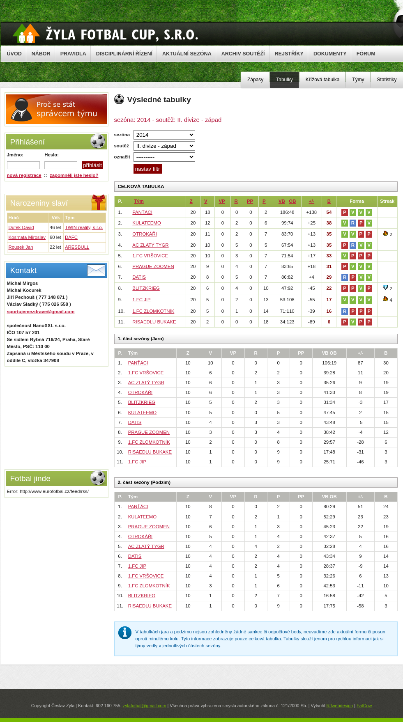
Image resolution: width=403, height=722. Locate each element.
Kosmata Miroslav (27, 237)
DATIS (139, 277)
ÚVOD (14, 54)
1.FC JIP (141, 299)
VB (282, 201)
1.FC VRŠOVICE (150, 255)
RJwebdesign (339, 705)
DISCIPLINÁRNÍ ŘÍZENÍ (124, 54)
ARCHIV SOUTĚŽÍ (243, 54)
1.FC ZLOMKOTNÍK (153, 311)
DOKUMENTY (330, 54)
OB (292, 201)
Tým (138, 201)
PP (250, 201)
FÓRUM (366, 54)
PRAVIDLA (73, 54)
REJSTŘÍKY (289, 54)
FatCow (364, 705)
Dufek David (21, 227)
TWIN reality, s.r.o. (84, 227)
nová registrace (24, 175)
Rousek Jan (21, 247)
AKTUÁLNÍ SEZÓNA (187, 54)
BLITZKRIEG (145, 288)
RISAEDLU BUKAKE (154, 321)
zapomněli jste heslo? (74, 175)
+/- (312, 201)
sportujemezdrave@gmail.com (41, 311)
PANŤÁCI (142, 212)
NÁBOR (41, 54)
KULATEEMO (146, 222)
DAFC (71, 237)
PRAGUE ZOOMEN (153, 266)
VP (222, 201)
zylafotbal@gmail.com (144, 705)
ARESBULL (77, 247)
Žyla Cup (105, 33)
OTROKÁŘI (144, 233)
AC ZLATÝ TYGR (150, 245)
